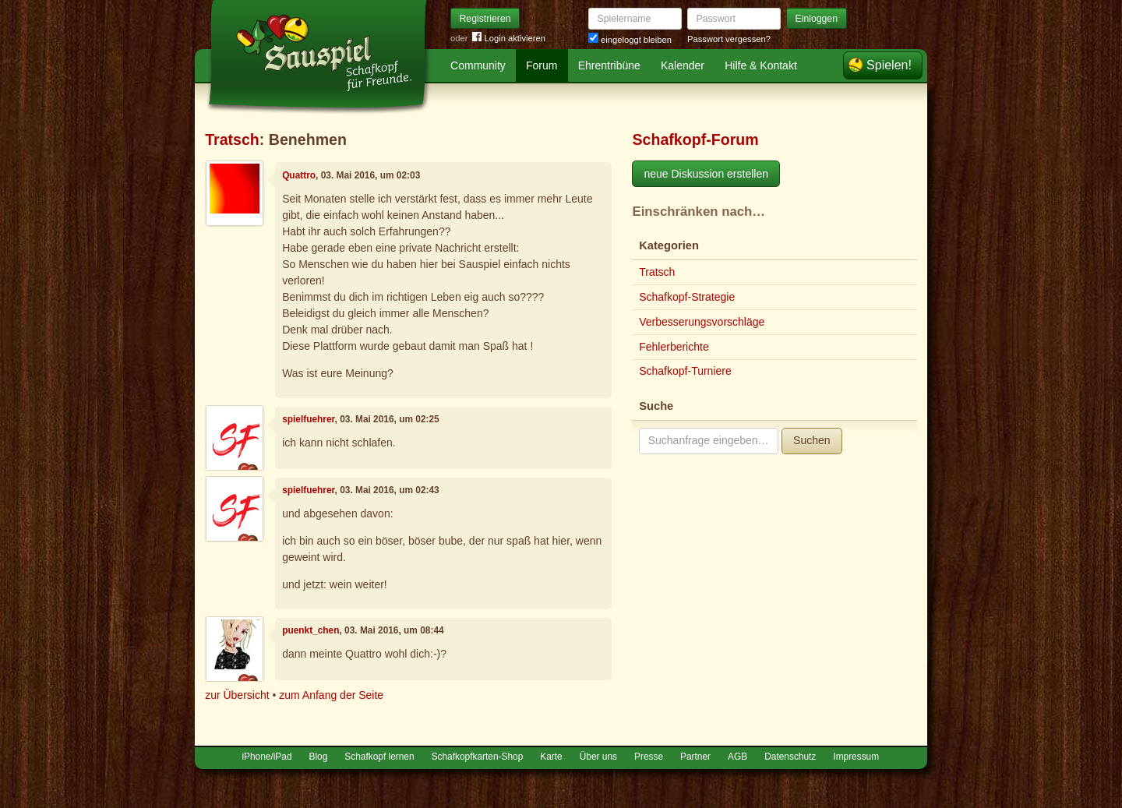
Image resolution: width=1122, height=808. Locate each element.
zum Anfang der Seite (331, 695)
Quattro (299, 175)
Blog (318, 756)
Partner (695, 756)
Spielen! (889, 65)
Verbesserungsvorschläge (701, 322)
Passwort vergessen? (729, 39)
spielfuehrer (308, 419)
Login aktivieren (508, 38)
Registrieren (485, 18)
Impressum (856, 756)
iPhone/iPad (266, 756)
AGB (737, 756)
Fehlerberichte (674, 346)
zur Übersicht (237, 695)
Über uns (598, 756)
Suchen (811, 440)
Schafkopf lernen (379, 756)
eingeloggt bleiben (630, 39)
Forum (541, 65)
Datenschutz (790, 756)
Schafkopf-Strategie (687, 297)
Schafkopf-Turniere (685, 371)
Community (478, 65)
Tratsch (232, 139)
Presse (648, 756)
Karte (551, 756)
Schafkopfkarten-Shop (478, 756)
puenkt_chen (310, 630)
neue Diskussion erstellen (706, 174)
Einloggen (817, 18)
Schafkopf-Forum (695, 139)
